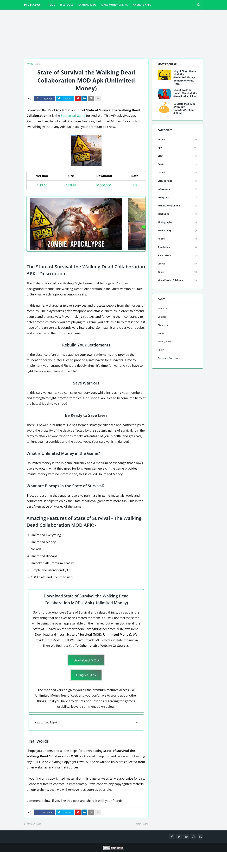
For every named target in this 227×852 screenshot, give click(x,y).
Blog (177, 156)
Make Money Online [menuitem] (114, 4)
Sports (177, 264)
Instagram (177, 197)
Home (30, 63)
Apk (37, 63)
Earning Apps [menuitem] (87, 4)
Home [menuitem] (51, 4)
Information (177, 189)
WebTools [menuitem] (66, 4)
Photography (177, 222)
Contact (162, 316)
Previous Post (33, 823)
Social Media (177, 255)
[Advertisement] (102, 34)
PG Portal (33, 4)
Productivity (177, 230)
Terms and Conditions (169, 358)
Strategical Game (73, 115)
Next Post (141, 823)
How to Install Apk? (46, 722)
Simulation (177, 247)
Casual (177, 172)
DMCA (161, 349)
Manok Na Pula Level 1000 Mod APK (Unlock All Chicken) (185, 93)
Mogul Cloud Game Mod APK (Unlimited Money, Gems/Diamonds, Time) (184, 77)
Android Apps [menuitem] (142, 4)
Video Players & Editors (177, 280)
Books (177, 164)
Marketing (177, 214)
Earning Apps (177, 181)
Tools (177, 272)
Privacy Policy (165, 341)
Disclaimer (163, 325)
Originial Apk (86, 675)
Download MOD (86, 660)
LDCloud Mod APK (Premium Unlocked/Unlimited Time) (184, 108)
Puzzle (177, 239)
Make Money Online (177, 206)
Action (177, 139)
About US (162, 308)
